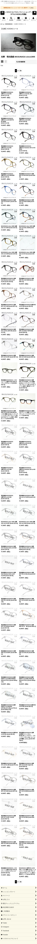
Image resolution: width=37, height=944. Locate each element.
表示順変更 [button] (20, 62)
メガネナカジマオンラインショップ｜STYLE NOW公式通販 (18, 13)
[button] (2, 13)
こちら (31, 7)
